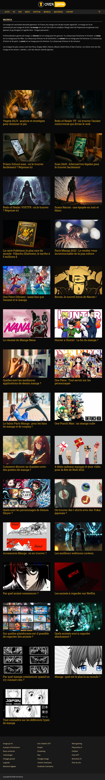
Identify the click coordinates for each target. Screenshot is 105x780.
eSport (69, 12)
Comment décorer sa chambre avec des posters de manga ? (24, 468)
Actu (7, 12)
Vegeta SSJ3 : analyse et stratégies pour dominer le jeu (24, 122)
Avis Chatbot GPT (44, 743)
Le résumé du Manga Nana (19, 340)
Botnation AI (77, 759)
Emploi (40, 747)
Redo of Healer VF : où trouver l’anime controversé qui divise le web (77, 122)
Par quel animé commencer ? (20, 593)
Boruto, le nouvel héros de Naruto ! (75, 297)
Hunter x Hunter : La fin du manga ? (76, 340)
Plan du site (76, 762)
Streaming (41, 751)
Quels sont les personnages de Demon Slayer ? (26, 511)
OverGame (19, 777)
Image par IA (8, 743)
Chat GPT (75, 755)
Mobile (47, 12)
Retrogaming (77, 743)
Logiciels (6, 762)
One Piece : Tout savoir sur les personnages (73, 382)
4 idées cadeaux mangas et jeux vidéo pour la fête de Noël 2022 (77, 468)
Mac (39, 755)
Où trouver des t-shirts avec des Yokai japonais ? (78, 511)
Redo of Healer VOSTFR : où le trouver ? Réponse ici (26, 209)
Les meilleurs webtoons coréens (74, 553)
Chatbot (75, 751)
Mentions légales (9, 766)
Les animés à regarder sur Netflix (75, 593)
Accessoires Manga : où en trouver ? (25, 553)
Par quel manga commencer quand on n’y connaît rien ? (26, 678)
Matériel (58, 12)
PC (14, 12)
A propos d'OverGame (11, 747)
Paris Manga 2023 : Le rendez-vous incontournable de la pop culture (76, 252)
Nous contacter (9, 751)
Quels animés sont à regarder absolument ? (72, 635)
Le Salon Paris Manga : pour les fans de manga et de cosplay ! (25, 425)
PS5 (20, 12)
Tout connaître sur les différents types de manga (26, 721)
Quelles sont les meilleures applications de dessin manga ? (22, 382)
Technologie (7, 755)
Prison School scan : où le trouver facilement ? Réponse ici (23, 165)
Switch (36, 12)
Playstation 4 (77, 747)
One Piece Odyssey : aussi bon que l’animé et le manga (23, 298)
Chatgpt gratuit (9, 759)
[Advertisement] (52, 70)
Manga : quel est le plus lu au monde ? (77, 676)
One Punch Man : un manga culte (75, 423)
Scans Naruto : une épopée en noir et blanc (77, 209)
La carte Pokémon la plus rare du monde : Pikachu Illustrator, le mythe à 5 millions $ (26, 253)
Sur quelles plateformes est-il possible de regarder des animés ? (26, 635)
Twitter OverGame (44, 762)
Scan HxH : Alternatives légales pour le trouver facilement (77, 165)
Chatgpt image (43, 759)
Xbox (27, 12)
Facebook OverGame (45, 766)
